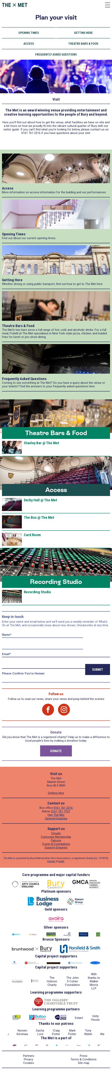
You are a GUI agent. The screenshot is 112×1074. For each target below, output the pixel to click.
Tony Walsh (88, 1032)
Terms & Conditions (83, 1059)
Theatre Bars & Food (83, 43)
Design (51, 861)
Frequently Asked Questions (56, 54)
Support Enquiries (56, 847)
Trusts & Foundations (56, 844)
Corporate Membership (56, 837)
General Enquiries (56, 818)
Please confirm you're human (23, 673)
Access (28, 43)
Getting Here (83, 33)
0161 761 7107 (60, 811)
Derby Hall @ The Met (40, 500)
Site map (83, 1063)
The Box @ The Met (39, 517)
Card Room (32, 535)
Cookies (28, 1063)
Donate (56, 751)
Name (7, 634)
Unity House (95, 1017)
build (61, 861)
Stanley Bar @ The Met (41, 443)
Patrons (56, 840)
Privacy (28, 1059)
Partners (28, 1056)
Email (6, 654)
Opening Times (28, 33)
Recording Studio (56, 581)
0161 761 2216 (63, 808)
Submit (97, 669)
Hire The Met (56, 815)
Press (83, 1056)
